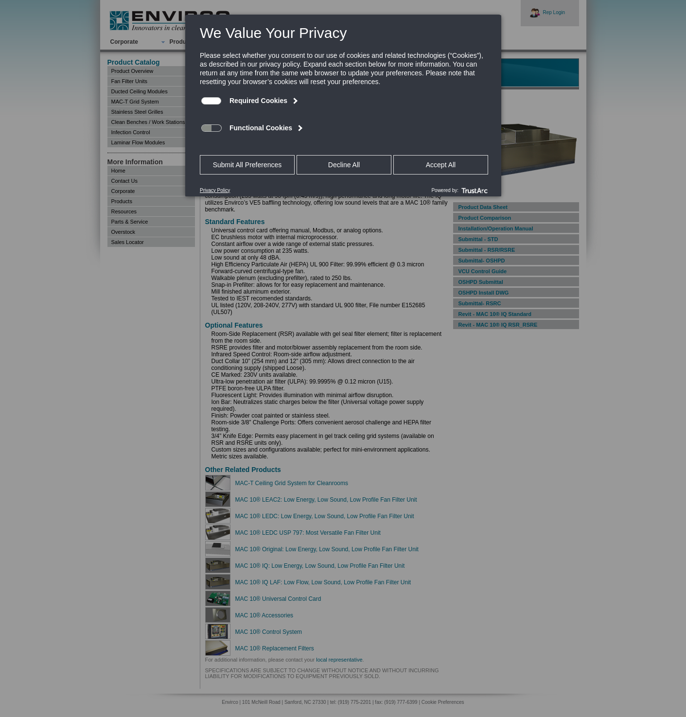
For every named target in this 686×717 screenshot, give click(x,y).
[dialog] (343, 105)
